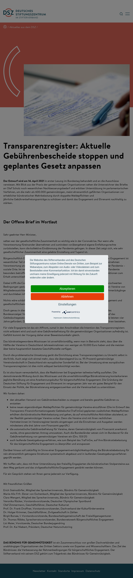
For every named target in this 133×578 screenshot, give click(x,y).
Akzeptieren (67, 288)
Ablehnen (67, 296)
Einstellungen (67, 304)
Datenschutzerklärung (71, 318)
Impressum (58, 318)
